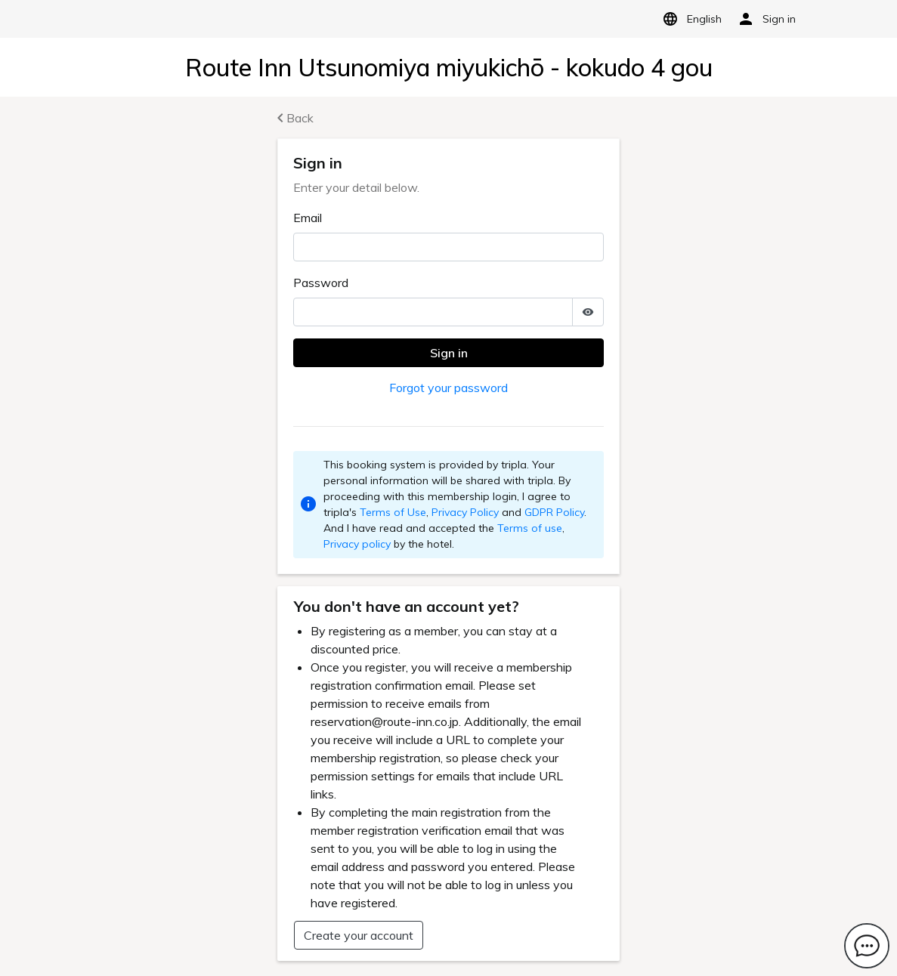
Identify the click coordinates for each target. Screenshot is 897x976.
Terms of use (529, 528)
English (689, 19)
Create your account (358, 935)
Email (307, 217)
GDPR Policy (554, 512)
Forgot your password (448, 387)
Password (320, 282)
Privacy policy (357, 544)
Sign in (449, 352)
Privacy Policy (465, 512)
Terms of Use (393, 512)
